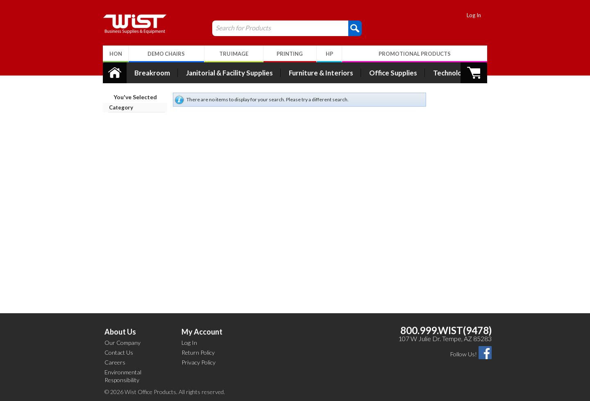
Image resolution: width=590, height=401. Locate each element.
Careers (114, 362)
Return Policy (198, 352)
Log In (478, 15)
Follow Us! (463, 354)
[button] (350, 27)
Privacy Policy (199, 362)
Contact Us (118, 352)
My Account (202, 331)
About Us (120, 331)
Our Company (122, 342)
